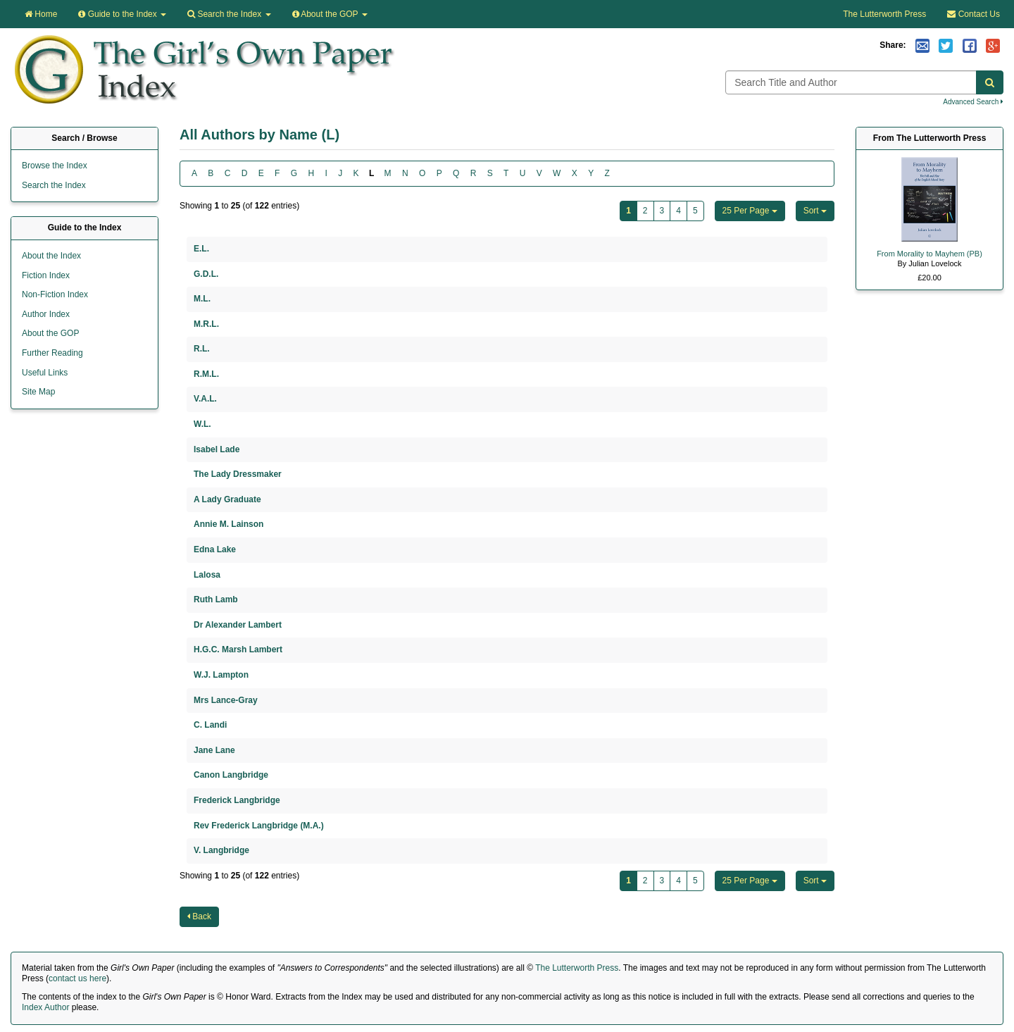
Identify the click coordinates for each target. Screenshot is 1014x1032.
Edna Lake (215, 549)
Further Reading (52, 353)
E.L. (201, 249)
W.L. (202, 424)
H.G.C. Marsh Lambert (238, 649)
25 (749, 211)
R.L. (202, 349)
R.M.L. (206, 374)
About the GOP (330, 14)
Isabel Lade (216, 449)
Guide (122, 14)
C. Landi (210, 725)
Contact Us (973, 14)
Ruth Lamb (216, 599)
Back (199, 916)
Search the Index (54, 185)
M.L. (202, 299)
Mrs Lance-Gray (226, 700)
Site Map (38, 392)
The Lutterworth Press (884, 14)
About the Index (51, 256)
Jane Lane (214, 750)
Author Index (46, 314)
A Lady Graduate (227, 499)
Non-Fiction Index (55, 294)
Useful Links (45, 373)
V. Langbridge (221, 850)
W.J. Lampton (221, 675)
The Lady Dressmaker (238, 474)
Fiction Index (46, 275)
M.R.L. (206, 324)
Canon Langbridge (231, 775)
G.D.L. (206, 274)
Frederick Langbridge (237, 800)
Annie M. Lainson (228, 524)
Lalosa (207, 575)
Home (41, 14)
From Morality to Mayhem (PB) (929, 253)
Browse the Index (54, 165)
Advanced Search (973, 102)
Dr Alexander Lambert (238, 625)
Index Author (45, 1007)
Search (228, 14)
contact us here (77, 978)
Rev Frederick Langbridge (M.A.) (259, 826)
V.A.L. (205, 399)
